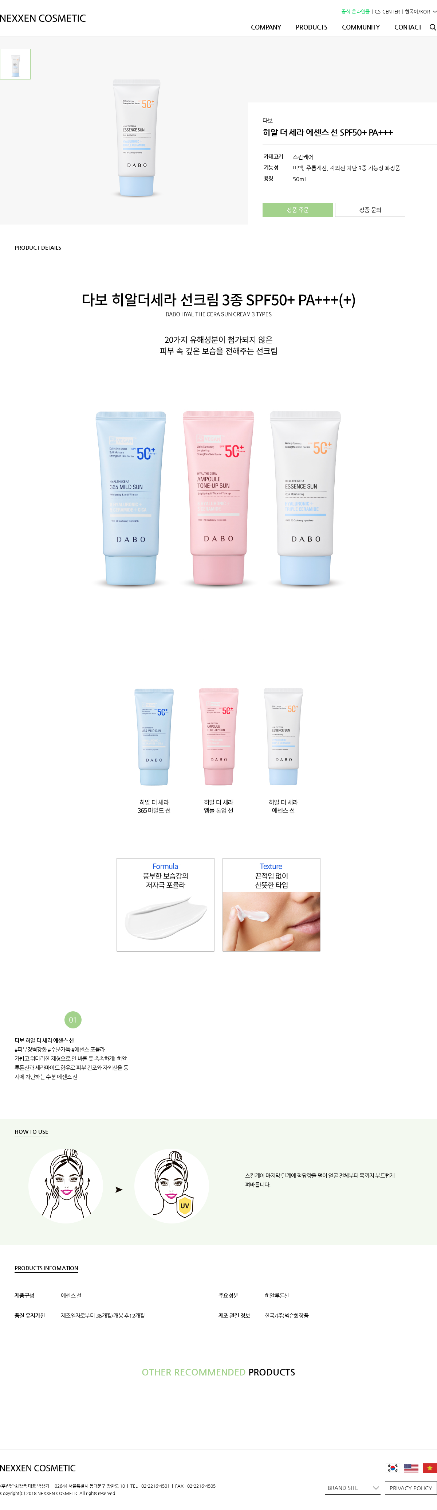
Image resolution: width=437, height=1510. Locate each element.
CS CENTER (387, 11)
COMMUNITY (361, 27)
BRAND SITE (353, 1487)
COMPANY (266, 27)
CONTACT (408, 27)
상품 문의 (370, 210)
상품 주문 (298, 210)
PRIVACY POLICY (411, 1488)
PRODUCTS (311, 27)
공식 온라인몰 (356, 11)
